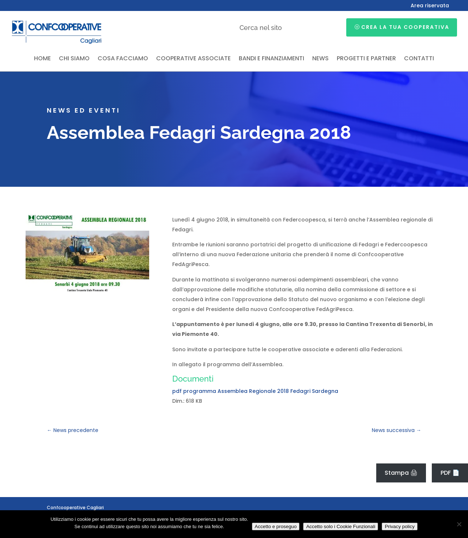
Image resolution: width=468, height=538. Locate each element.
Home (42, 59)
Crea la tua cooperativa (405, 27)
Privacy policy (399, 526)
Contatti (419, 59)
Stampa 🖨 (401, 473)
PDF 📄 (450, 473)
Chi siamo (74, 59)
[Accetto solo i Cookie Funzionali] (459, 524)
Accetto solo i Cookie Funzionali (340, 526)
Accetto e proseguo (276, 526)
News (320, 59)
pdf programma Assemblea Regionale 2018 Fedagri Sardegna (255, 391)
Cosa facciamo (123, 59)
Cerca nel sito (260, 27)
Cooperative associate (193, 59)
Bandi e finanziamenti (271, 59)
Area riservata (430, 6)
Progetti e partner (366, 59)
